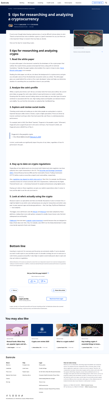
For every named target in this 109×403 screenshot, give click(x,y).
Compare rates (26, 365)
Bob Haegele (11, 347)
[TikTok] (22, 396)
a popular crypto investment (34, 220)
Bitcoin (35, 211)
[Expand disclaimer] (102, 51)
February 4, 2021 (35, 137)
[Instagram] (13, 396)
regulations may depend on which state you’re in (27, 179)
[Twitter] (10, 396)
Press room (9, 371)
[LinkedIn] (16, 396)
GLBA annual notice (43, 385)
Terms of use (42, 382)
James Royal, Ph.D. (62, 347)
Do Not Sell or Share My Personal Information (49, 371)
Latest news (25, 368)
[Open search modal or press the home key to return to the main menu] (106, 2)
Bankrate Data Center (11, 375)
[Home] (5, 2)
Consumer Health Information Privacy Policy (49, 375)
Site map (8, 382)
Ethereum (43, 211)
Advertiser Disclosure (96, 8)
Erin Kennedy (34, 24)
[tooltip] (48, 273)
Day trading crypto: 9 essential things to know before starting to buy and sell (91, 345)
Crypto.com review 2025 (40, 341)
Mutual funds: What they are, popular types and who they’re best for (17, 344)
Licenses (41, 392)
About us (8, 365)
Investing (10, 8)
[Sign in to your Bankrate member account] (97, 2)
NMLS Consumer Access (87, 385)
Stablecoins (13, 220)
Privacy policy (42, 365)
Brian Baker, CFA (37, 347)
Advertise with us (26, 375)
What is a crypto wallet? (65, 341)
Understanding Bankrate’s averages (47, 378)
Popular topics (25, 371)
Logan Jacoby (22, 24)
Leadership (8, 368)
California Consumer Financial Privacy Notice (49, 388)
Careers (8, 378)
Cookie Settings (43, 368)
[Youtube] (19, 396)
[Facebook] (7, 396)
